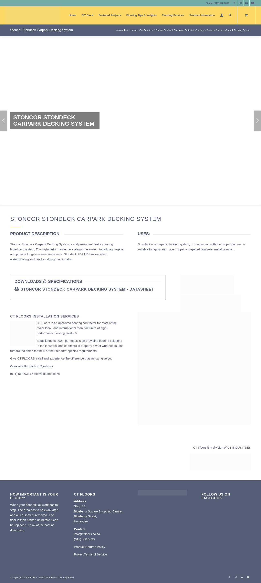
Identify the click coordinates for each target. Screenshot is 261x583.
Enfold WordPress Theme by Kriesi (56, 577)
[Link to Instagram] (240, 3)
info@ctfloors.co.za (47, 373)
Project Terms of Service (90, 554)
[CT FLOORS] (32, 15)
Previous (3, 121)
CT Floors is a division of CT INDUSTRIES (222, 447)
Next (257, 121)
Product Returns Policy (89, 547)
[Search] (230, 15)
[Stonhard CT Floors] (210, 303)
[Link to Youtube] (253, 3)
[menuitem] (72, 15)
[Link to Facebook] (234, 3)
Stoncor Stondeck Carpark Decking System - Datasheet (87, 289)
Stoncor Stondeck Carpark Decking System (41, 30)
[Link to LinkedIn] (246, 3)
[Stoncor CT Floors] (207, 284)
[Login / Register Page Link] (221, 15)
